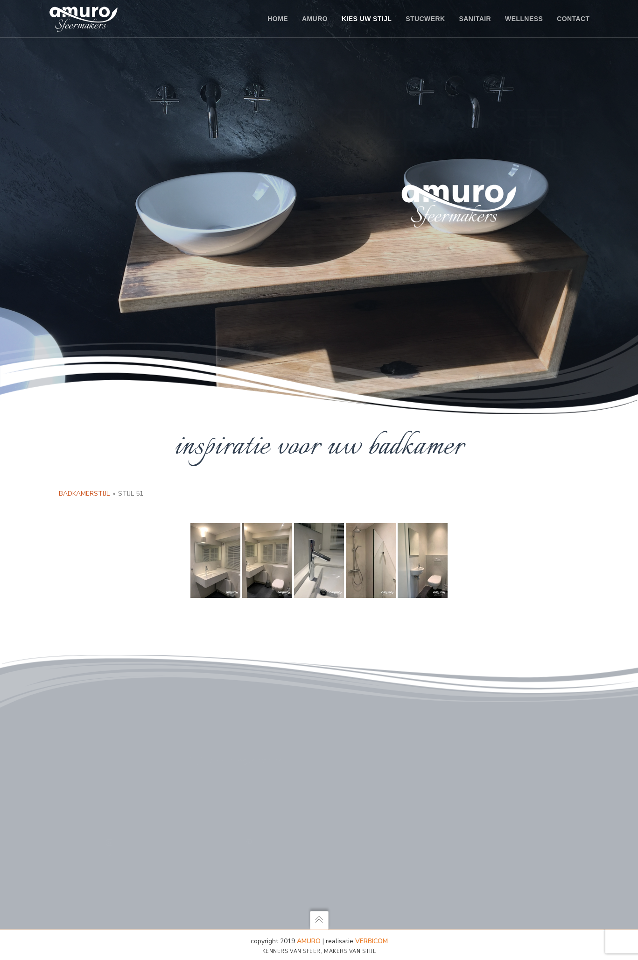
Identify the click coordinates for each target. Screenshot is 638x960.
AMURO (309, 941)
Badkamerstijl (84, 493)
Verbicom (371, 941)
